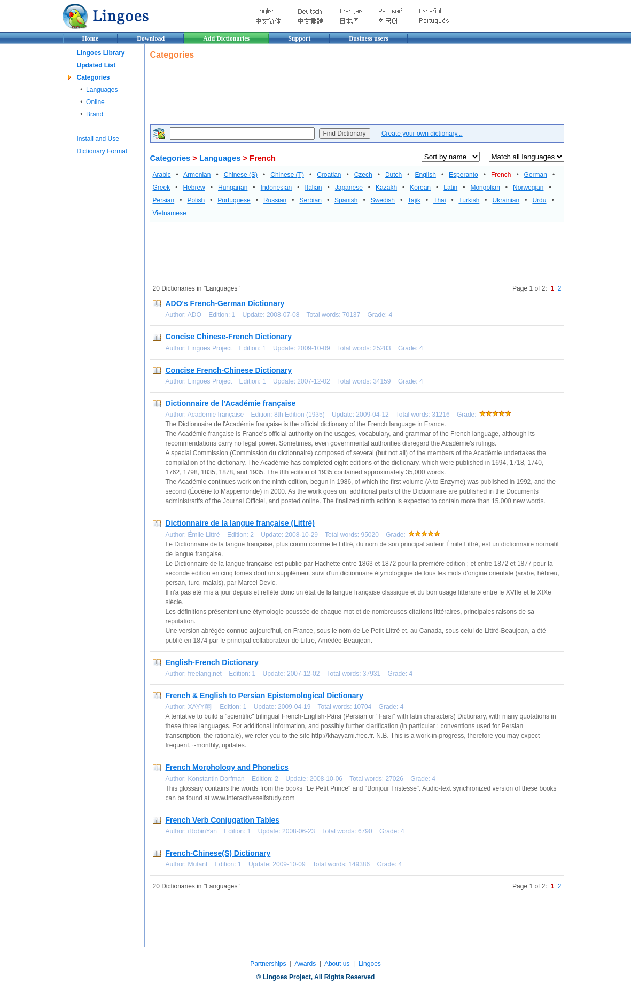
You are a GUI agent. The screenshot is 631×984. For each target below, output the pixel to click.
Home (90, 38)
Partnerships (268, 963)
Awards (305, 963)
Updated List (96, 65)
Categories (93, 77)
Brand (94, 114)
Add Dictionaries (226, 38)
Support (299, 38)
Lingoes (370, 963)
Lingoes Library (101, 53)
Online (95, 102)
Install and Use (98, 139)
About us (336, 963)
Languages (102, 89)
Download (151, 38)
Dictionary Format (102, 151)
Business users (368, 38)
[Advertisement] (344, 95)
